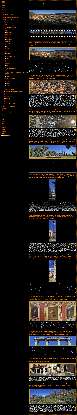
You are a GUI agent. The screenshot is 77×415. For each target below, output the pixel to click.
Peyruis (7, 58)
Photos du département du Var (11, 93)
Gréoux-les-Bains (9, 39)
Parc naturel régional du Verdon (11, 103)
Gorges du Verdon (8, 96)
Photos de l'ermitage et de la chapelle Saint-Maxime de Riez (17, 72)
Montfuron (8, 53)
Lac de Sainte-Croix (9, 100)
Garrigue (6, 94)
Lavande (6, 101)
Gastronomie (7, 98)
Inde (4, 121)
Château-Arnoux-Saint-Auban (10, 27)
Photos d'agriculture (7, 11)
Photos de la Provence (8, 19)
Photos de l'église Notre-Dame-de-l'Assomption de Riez (16, 71)
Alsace (4, 7)
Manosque (8, 48)
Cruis (7, 28)
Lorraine (4, 108)
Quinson (7, 65)
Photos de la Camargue (8, 14)
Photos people (4, 116)
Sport (4, 119)
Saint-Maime (8, 81)
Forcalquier (8, 37)
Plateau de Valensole (10, 61)
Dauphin (7, 30)
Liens (3, 123)
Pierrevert (8, 60)
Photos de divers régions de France (9, 106)
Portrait (3, 125)
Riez (7, 67)
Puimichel (7, 73)
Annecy (5, 12)
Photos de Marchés (6, 15)
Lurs (7, 44)
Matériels (3, 129)
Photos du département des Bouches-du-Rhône (14, 91)
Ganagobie (8, 41)
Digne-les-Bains (9, 32)
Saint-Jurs (8, 76)
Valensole (8, 85)
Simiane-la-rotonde (9, 80)
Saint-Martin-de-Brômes (10, 78)
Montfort (7, 51)
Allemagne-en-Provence (10, 22)
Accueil (3, 5)
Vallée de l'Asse (8, 87)
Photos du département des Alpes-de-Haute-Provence (15, 21)
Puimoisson (8, 63)
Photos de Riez (8, 69)
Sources (4, 131)
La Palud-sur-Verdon (9, 54)
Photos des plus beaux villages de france (11, 17)
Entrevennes (8, 34)
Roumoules (7, 74)
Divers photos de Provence (9, 105)
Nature (4, 110)
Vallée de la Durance (10, 89)
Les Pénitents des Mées (10, 56)
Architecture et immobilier (7, 112)
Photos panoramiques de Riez (12, 68)
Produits (4, 127)
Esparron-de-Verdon (10, 35)
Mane (7, 46)
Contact (3, 133)
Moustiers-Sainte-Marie (10, 50)
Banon (7, 24)
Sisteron (7, 83)
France (4, 9)
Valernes (6, 86)
